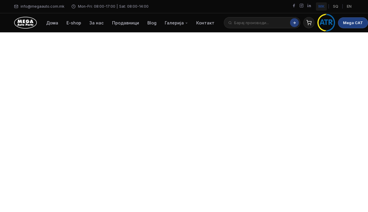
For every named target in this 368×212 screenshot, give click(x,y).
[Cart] (308, 22)
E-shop (73, 22)
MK (321, 6)
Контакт (205, 22)
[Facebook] (294, 6)
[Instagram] (301, 6)
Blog (151, 22)
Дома (52, 22)
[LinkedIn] (309, 6)
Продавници (125, 22)
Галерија (176, 22)
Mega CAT (353, 22)
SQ (335, 6)
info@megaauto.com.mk (39, 6)
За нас (96, 22)
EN (349, 6)
